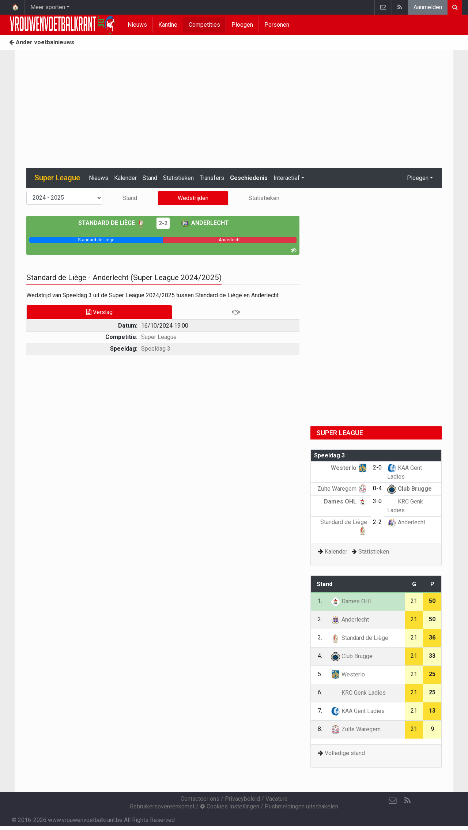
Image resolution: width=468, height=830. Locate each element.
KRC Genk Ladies (358, 692)
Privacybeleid (242, 798)
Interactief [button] (286, 177)
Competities (204, 24)
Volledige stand (345, 753)
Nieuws (137, 24)
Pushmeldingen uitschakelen (301, 806)
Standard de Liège (112, 222)
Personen (276, 24)
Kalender (125, 177)
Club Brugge (409, 488)
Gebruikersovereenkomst (162, 806)
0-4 (377, 488)
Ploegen (242, 24)
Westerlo (349, 467)
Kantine (167, 24)
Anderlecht (205, 222)
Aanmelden (428, 7)
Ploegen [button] (418, 177)
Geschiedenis (249, 177)
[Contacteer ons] (392, 800)
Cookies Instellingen (229, 806)
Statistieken (178, 177)
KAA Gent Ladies (358, 711)
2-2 (163, 223)
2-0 (377, 467)
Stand (150, 177)
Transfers (212, 177)
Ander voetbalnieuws (41, 42)
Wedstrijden (193, 198)
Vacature (276, 798)
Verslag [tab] (99, 312)
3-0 (377, 501)
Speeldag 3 (155, 348)
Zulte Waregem (342, 488)
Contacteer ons (200, 798)
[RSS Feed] (407, 800)
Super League (159, 336)
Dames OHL (345, 501)
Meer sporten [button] (47, 7)
